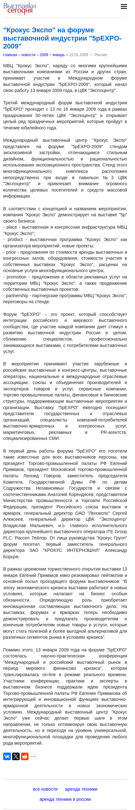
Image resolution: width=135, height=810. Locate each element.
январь (58, 55)
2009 (44, 55)
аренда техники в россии (65, 799)
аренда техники (81, 789)
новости (28, 55)
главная (10, 55)
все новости (45, 789)
